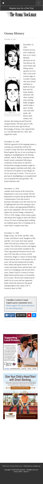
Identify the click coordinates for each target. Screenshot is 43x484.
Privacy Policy (18, 471)
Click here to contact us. (32, 466)
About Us (26, 471)
